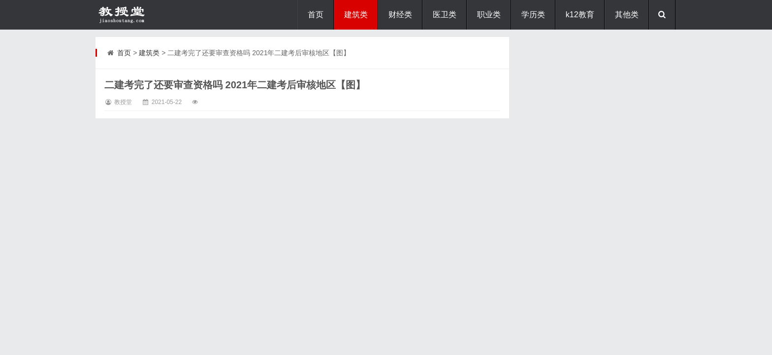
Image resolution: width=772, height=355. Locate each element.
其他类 (627, 14)
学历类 (533, 14)
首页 (315, 14)
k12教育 (580, 14)
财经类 (400, 14)
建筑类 (356, 14)
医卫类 (444, 14)
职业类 (489, 14)
